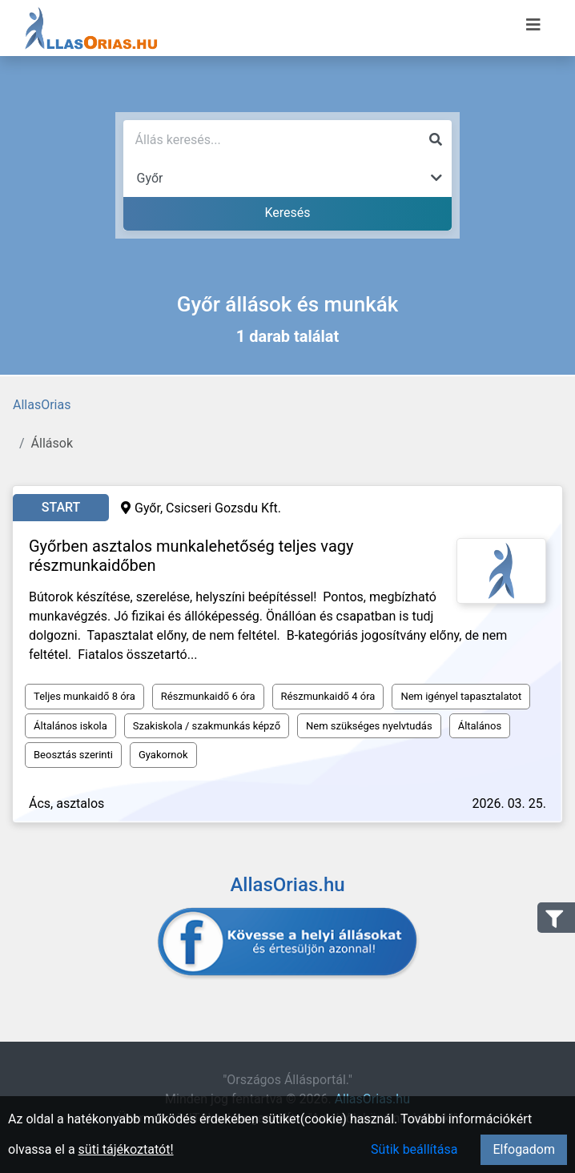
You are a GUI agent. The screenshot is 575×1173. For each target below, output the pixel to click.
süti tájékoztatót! (126, 1149)
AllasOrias (41, 404)
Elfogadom (524, 1149)
